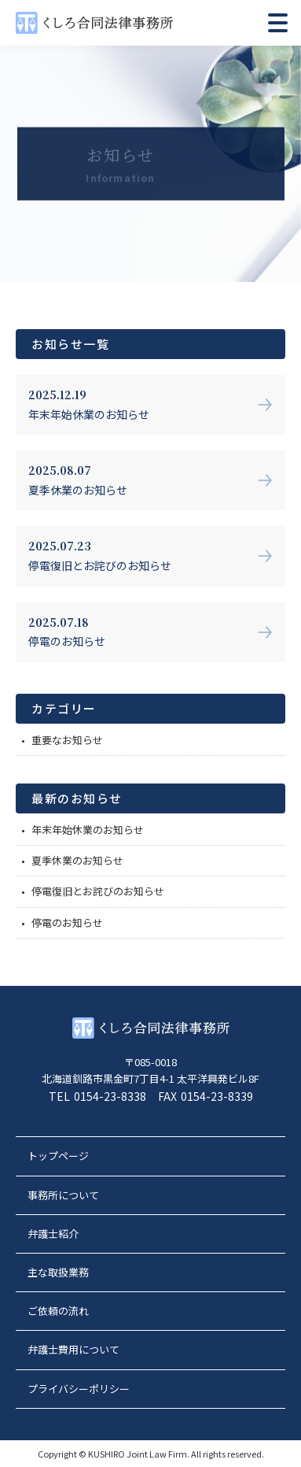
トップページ (58, 1155)
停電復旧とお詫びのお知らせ (97, 891)
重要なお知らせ (67, 739)
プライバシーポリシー (79, 1388)
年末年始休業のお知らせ (87, 829)
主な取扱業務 (58, 1272)
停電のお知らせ (67, 922)
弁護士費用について (73, 1349)
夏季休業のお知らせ (77, 860)
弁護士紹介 (53, 1233)
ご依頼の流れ (58, 1310)
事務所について (63, 1194)
